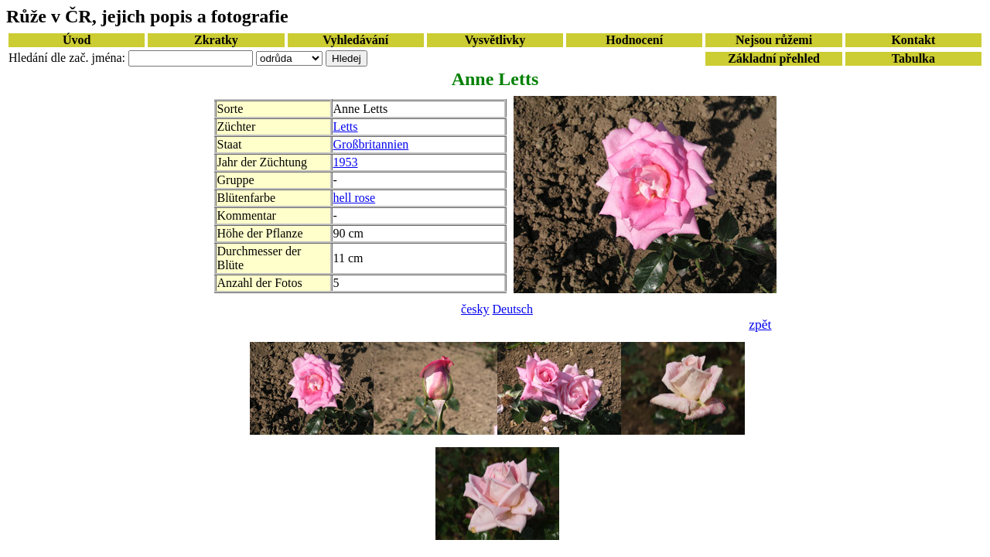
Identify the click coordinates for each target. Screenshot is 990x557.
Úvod (76, 39)
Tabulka (913, 58)
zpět (760, 324)
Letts (345, 126)
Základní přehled (774, 58)
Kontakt (913, 39)
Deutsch (513, 309)
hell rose (354, 197)
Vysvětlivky (495, 39)
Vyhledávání (355, 39)
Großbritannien (371, 144)
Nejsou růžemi (774, 39)
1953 (345, 162)
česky (475, 309)
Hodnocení (634, 39)
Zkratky (216, 39)
